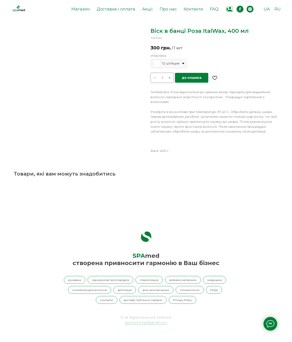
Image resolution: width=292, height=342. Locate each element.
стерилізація (149, 280)
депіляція (125, 290)
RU (277, 9)
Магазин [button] (80, 9)
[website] (230, 9)
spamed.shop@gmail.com (146, 322)
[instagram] (250, 9)
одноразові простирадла (110, 280)
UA (267, 9)
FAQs (214, 290)
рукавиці (74, 280)
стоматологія (189, 290)
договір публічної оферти (143, 300)
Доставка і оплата (116, 9)
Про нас (168, 9)
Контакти (193, 9)
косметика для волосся (89, 290)
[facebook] (240, 9)
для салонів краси (156, 290)
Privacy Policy (182, 300)
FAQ (214, 9)
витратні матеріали (182, 280)
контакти (106, 300)
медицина (214, 280)
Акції (147, 9)
